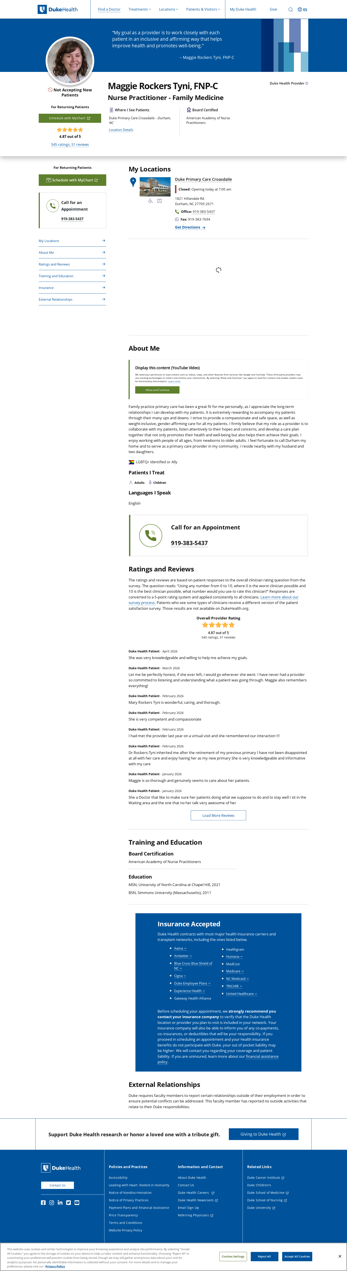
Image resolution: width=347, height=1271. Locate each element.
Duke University (259, 1208)
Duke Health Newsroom (196, 1200)
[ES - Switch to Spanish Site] (303, 9)
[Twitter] (69, 1203)
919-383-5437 (189, 543)
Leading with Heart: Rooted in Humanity (139, 1185)
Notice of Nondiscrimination (130, 1192)
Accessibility (118, 1177)
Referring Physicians (193, 1215)
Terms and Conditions (125, 1223)
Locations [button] (167, 9)
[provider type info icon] (306, 83)
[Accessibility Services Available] (150, 201)
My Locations (49, 240)
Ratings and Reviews (54, 264)
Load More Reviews (218, 815)
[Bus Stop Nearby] (159, 201)
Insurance (46, 287)
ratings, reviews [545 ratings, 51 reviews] (70, 144)
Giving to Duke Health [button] (261, 1134)
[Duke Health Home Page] (61, 1168)
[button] (180, 948)
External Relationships (55, 299)
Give (273, 9)
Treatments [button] (138, 9)
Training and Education (56, 276)
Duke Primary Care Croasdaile (203, 179)
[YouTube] (78, 1203)
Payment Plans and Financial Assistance (139, 1208)
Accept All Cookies (297, 1261)
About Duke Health (192, 1177)
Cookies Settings (233, 1261)
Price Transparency (123, 1215)
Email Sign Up (188, 1208)
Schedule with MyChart (67, 118)
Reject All (264, 1261)
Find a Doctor (109, 9)
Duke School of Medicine (265, 1192)
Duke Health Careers (194, 1192)
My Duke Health (243, 9)
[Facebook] (44, 1203)
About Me (46, 252)
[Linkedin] (61, 1203)
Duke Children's (259, 1185)
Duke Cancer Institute (263, 1177)
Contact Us (58, 1185)
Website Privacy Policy (125, 1230)
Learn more (174, 381)
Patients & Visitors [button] (201, 9)
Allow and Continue (157, 390)
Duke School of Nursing (265, 1200)
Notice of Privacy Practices (128, 1200)
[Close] (340, 1261)
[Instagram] (52, 1203)
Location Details (121, 129)
